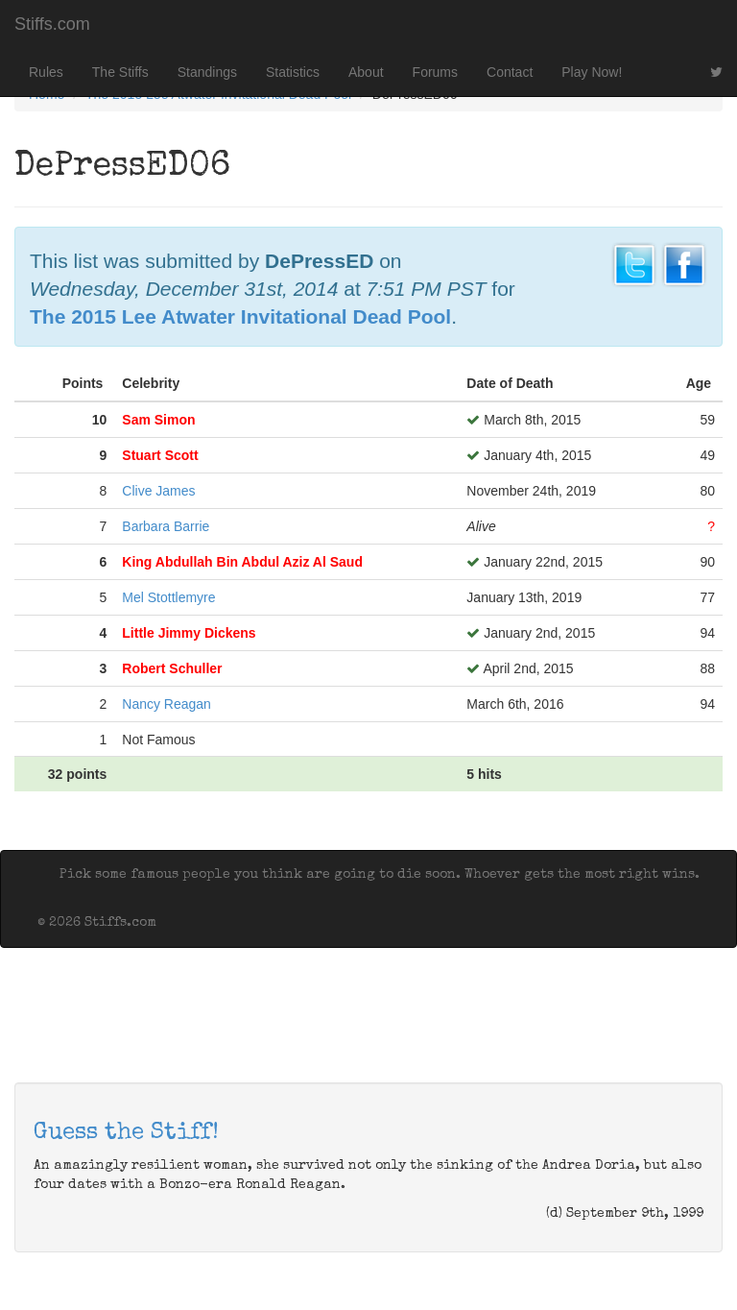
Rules (46, 72)
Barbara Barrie (165, 526)
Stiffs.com (52, 24)
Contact (510, 72)
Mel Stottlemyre (168, 597)
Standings (207, 72)
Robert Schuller (172, 668)
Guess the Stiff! (126, 1133)
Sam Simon (158, 419)
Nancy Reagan (166, 704)
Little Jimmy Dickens (188, 633)
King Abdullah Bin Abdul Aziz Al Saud (242, 562)
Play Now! (591, 72)
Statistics (293, 72)
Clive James (158, 490)
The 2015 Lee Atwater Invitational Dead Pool (240, 316)
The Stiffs (120, 72)
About (366, 72)
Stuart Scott (160, 455)
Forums (435, 72)
